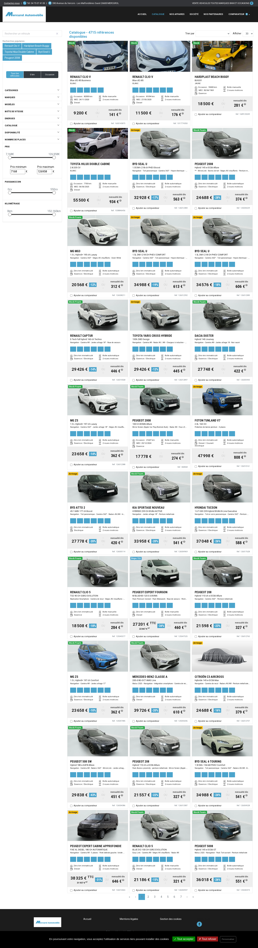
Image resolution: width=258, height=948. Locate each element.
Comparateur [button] (238, 14)
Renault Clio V (12, 45)
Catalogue (158, 14)
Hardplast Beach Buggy (36, 45)
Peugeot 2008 (12, 57)
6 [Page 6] (174, 896)
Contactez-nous (12, 3)
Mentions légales (129, 919)
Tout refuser (207, 939)
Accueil (142, 14)
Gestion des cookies (170, 919)
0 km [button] (32, 74)
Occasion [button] (49, 74)
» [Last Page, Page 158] (193, 896)
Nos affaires (176, 14)
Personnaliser (228, 939)
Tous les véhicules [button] (14, 74)
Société (194, 14)
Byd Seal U (44, 51)
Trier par (189, 33)
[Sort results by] (213, 33)
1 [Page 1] (142, 896)
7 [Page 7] (181, 896)
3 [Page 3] (155, 896)
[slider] (9, 157)
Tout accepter (184, 939)
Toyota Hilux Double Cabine (19, 51)
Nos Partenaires (213, 14)
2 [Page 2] (148, 896)
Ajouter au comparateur (85, 123)
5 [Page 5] (168, 896)
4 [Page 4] (161, 896)
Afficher (237, 33)
